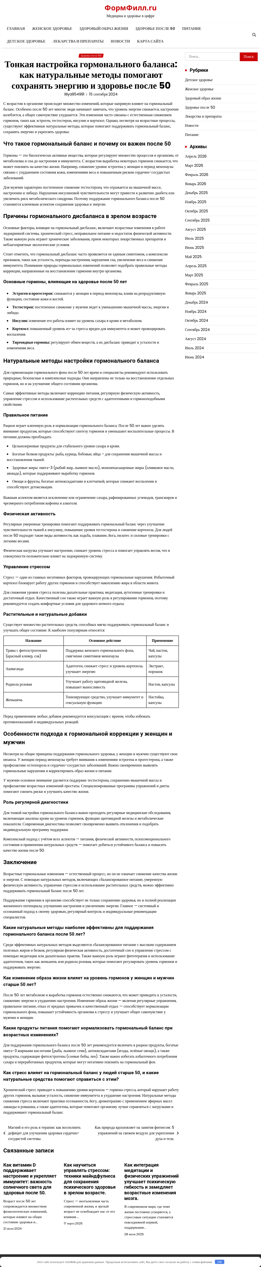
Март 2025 (194, 275)
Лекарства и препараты (78, 41)
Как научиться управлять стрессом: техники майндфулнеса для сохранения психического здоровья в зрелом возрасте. (90, 1179)
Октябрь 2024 (196, 320)
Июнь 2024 (194, 357)
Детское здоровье (26, 41)
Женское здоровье (52, 28)
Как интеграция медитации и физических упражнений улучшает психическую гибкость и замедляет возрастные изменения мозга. (151, 1181)
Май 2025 (193, 256)
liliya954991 (74, 94)
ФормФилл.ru (130, 7)
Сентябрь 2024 (197, 329)
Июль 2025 (194, 238)
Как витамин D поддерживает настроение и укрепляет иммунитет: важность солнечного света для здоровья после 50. (29, 1179)
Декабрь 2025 (196, 192)
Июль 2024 (194, 348)
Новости (120, 41)
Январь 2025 (195, 293)
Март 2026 (194, 165)
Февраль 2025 (196, 284)
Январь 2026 (195, 184)
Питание (191, 28)
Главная (16, 28)
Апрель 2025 (196, 266)
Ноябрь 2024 (196, 311)
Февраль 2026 (196, 174)
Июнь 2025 (194, 247)
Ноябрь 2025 (196, 202)
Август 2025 (195, 229)
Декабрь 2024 (196, 302)
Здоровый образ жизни (103, 28)
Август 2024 (195, 339)
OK (219, 1262)
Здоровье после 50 (155, 28)
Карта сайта (150, 41)
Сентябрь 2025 (197, 220)
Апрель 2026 (196, 156)
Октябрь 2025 (196, 211)
